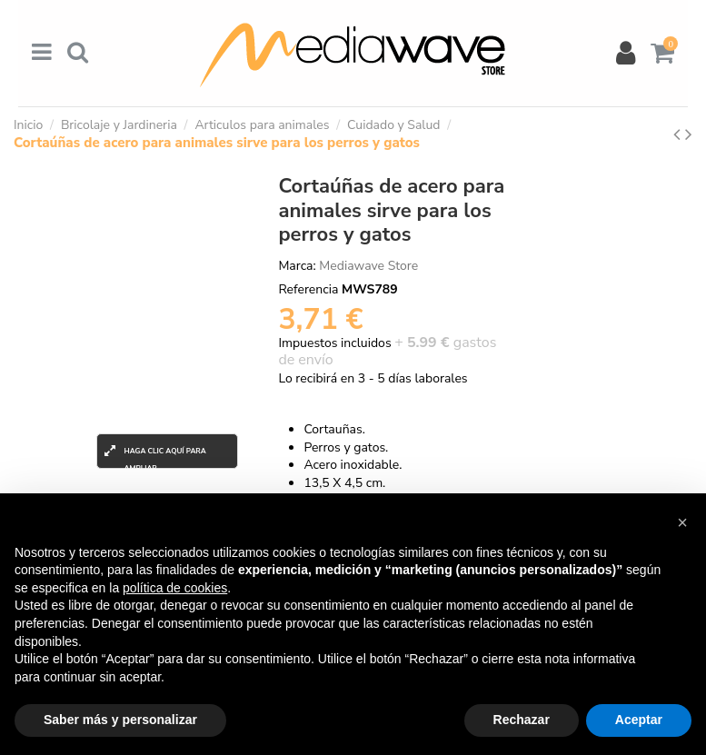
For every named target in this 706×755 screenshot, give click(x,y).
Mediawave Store (368, 265)
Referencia (308, 289)
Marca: (296, 265)
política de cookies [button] (175, 588)
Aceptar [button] (638, 719)
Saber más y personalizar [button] (120, 719)
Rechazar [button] (521, 719)
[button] (682, 522)
